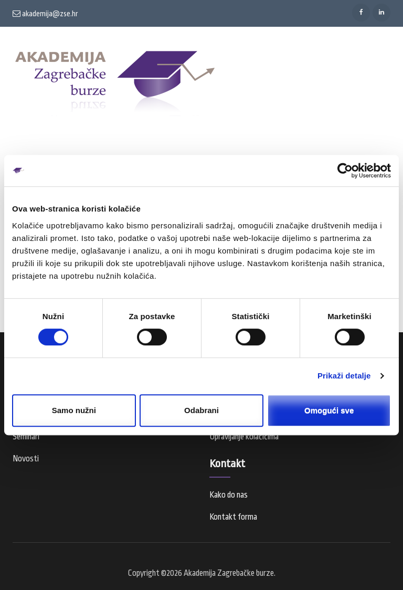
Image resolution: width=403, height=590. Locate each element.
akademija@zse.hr (45, 13)
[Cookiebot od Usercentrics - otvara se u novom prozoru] (345, 170)
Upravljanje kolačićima (244, 436)
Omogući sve (329, 410)
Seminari (26, 436)
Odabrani (201, 410)
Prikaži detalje (344, 375)
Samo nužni (74, 410)
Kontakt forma (233, 517)
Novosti (26, 458)
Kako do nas (228, 495)
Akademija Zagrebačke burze (229, 573)
